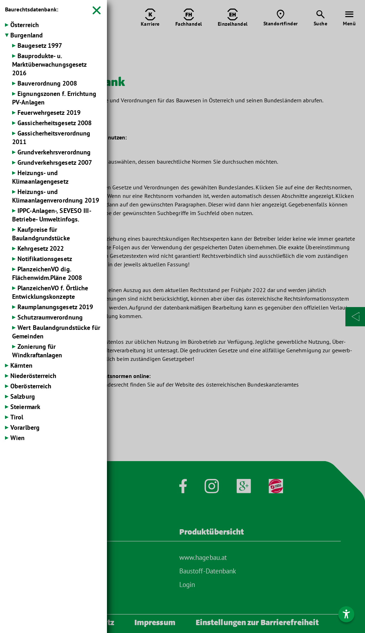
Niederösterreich (33, 376)
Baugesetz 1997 (39, 45)
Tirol (17, 417)
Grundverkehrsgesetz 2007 (54, 162)
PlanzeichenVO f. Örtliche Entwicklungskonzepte (50, 292)
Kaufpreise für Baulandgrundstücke (41, 233)
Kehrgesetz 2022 (40, 248)
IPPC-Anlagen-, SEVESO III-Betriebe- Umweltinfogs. (51, 214)
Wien (17, 438)
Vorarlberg (25, 427)
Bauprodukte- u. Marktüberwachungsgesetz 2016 (49, 64)
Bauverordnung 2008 (47, 83)
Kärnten (21, 365)
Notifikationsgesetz (44, 259)
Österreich (24, 25)
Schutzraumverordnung (50, 317)
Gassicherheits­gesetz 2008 (54, 123)
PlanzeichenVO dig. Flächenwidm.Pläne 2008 (47, 273)
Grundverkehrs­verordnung (54, 152)
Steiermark (25, 407)
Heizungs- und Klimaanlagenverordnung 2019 (55, 196)
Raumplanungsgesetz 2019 (55, 307)
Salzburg (22, 396)
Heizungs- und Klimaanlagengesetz (40, 177)
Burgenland (26, 35)
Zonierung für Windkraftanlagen (37, 350)
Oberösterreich (30, 386)
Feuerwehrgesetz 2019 (49, 112)
